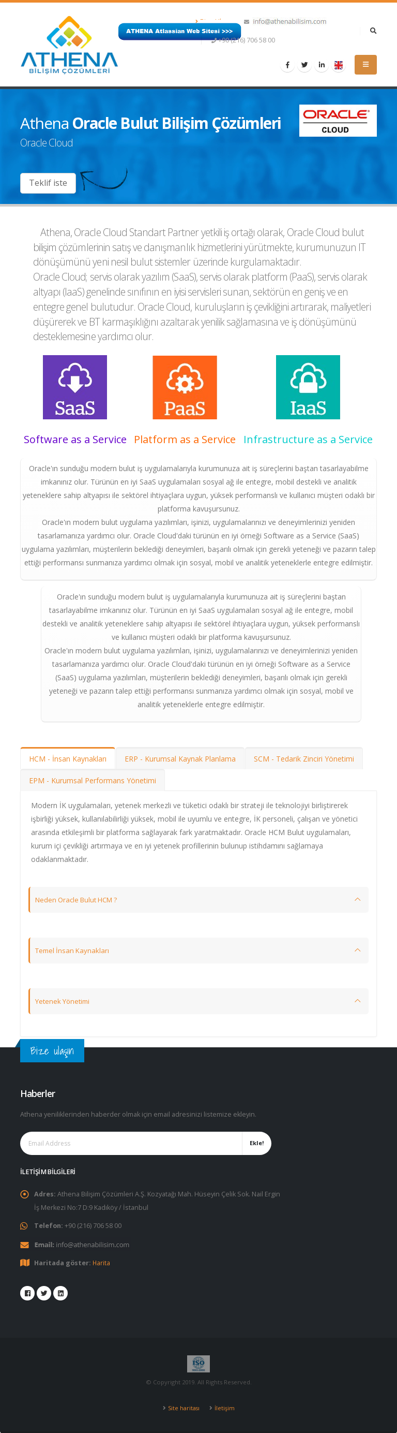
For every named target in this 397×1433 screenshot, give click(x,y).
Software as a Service (75, 439)
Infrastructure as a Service (308, 439)
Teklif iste (48, 182)
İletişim (225, 1407)
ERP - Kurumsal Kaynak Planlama (180, 759)
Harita (102, 1262)
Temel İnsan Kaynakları (74, 950)
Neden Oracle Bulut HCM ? (80, 899)
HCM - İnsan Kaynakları (67, 759)
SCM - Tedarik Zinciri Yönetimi (304, 759)
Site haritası (183, 1407)
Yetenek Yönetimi (64, 1001)
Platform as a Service (185, 439)
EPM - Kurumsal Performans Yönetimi (92, 780)
